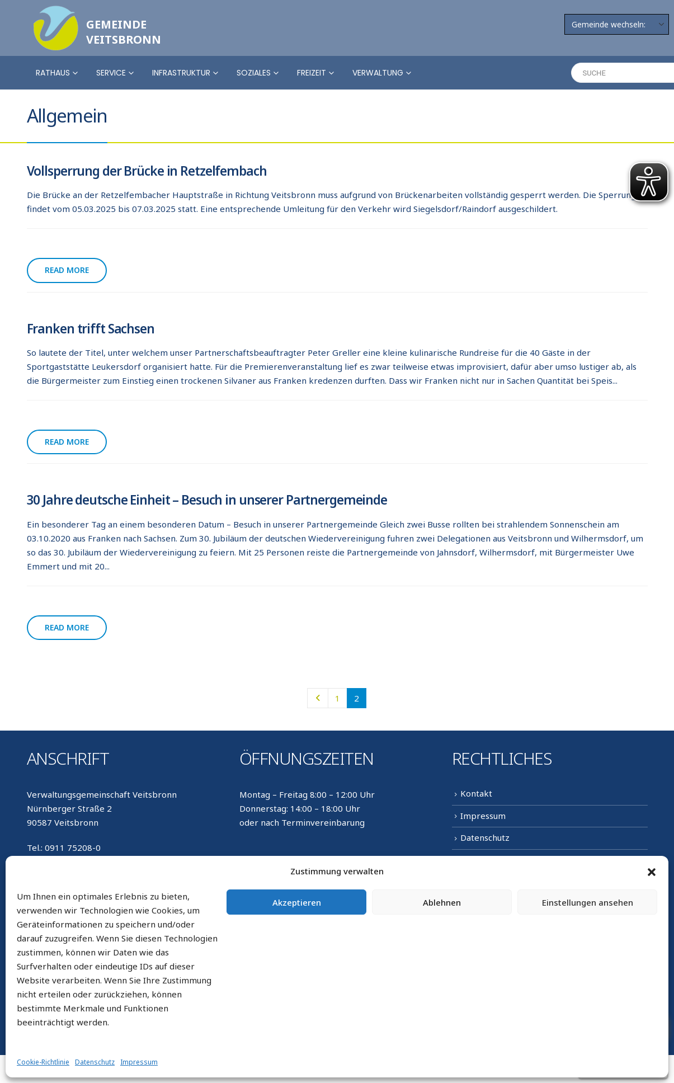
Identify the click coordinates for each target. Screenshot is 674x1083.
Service (111, 72)
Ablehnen (442, 902)
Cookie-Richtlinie (43, 1062)
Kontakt (476, 793)
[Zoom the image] (56, 12)
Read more (67, 270)
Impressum (139, 1062)
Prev (317, 698)
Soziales (254, 72)
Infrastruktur (181, 72)
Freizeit (311, 72)
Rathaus (53, 72)
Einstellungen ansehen (587, 902)
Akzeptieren (296, 902)
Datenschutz (95, 1062)
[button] (651, 871)
